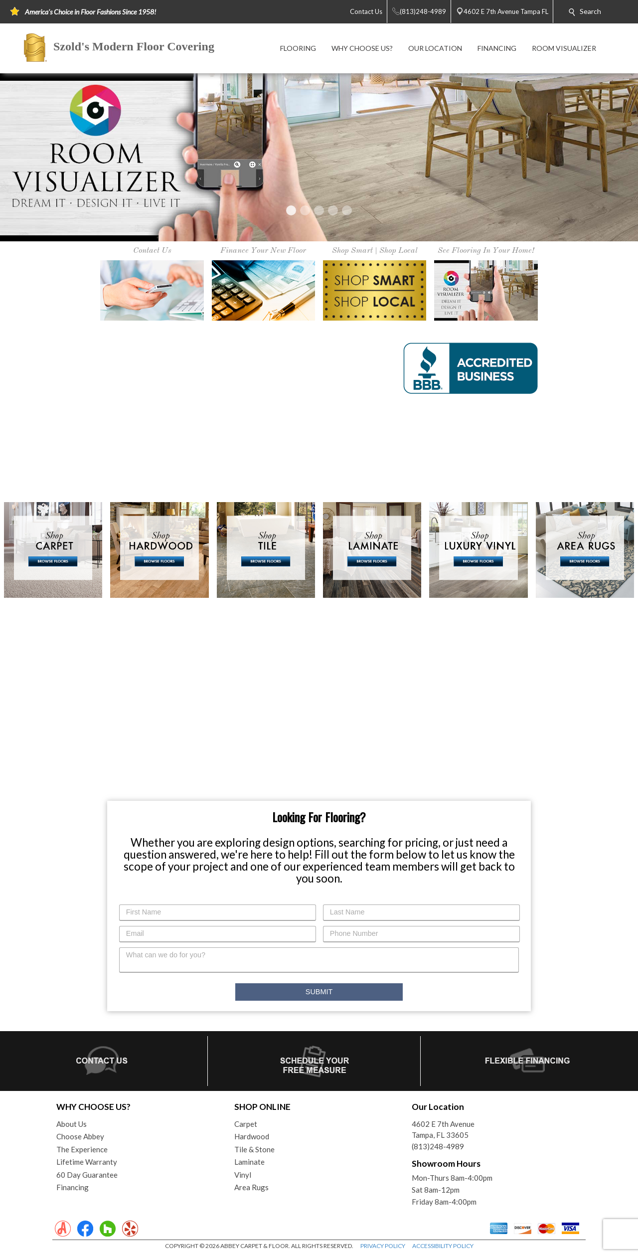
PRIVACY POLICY (382, 1246)
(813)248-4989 (438, 1146)
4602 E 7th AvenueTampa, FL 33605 (443, 1129)
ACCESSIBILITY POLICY (443, 1246)
